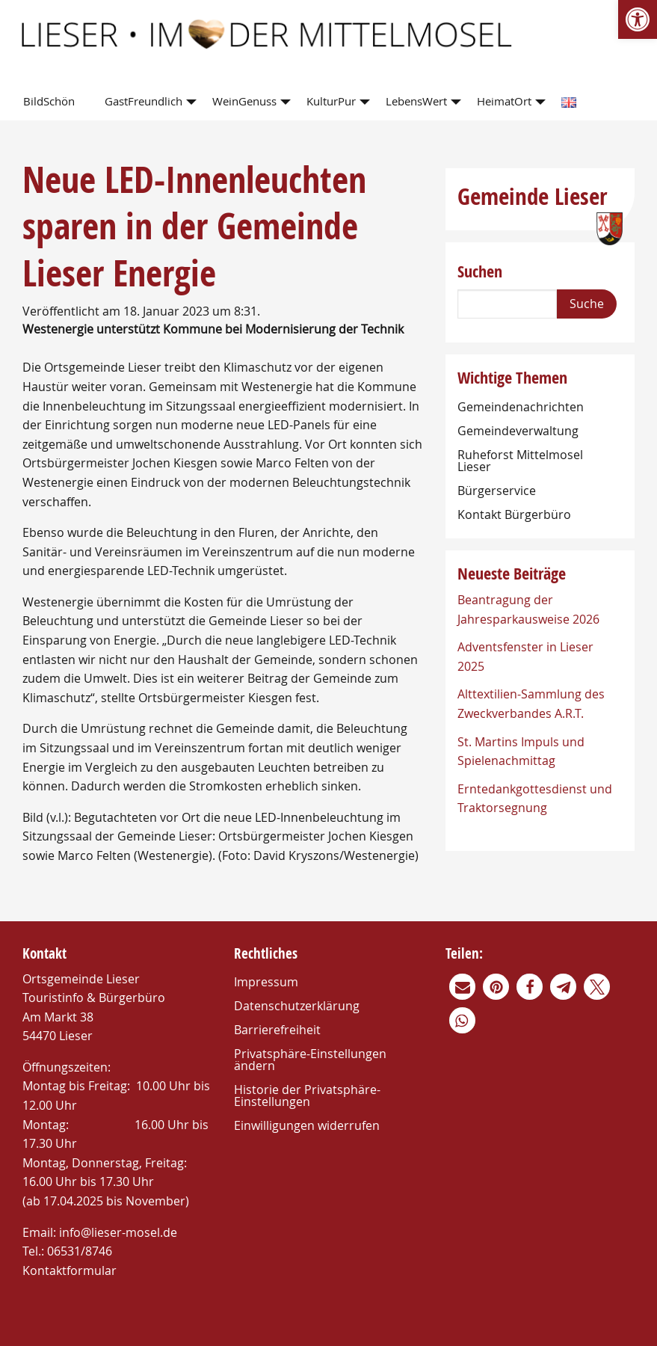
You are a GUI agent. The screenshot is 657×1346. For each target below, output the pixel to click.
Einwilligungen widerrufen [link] (307, 1125)
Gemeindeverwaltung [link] (518, 430)
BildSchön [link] (49, 100)
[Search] (507, 304)
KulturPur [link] (331, 100)
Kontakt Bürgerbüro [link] (514, 514)
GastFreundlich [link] (143, 100)
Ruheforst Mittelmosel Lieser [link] (520, 460)
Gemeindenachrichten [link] (520, 407)
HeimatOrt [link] (504, 100)
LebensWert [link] (416, 100)
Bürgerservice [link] (496, 490)
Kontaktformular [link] (69, 1270)
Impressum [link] (266, 982)
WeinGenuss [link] (244, 100)
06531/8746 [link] (79, 1251)
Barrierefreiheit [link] (277, 1029)
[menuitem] (52, 102)
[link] (637, 19)
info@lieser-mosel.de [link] (118, 1232)
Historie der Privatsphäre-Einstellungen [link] (307, 1095)
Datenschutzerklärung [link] (297, 1006)
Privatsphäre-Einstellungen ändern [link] (310, 1059)
